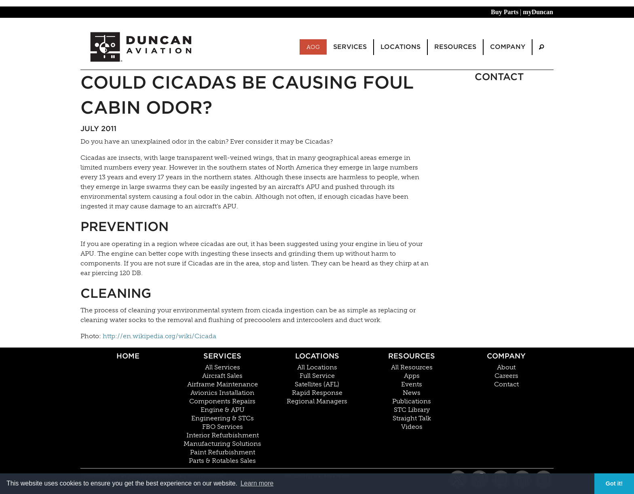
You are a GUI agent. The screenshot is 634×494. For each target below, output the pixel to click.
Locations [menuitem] (400, 47)
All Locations (317, 367)
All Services (222, 367)
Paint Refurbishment (222, 452)
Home (127, 356)
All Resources (412, 367)
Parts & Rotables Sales (222, 461)
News (412, 393)
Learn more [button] (257, 483)
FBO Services (222, 427)
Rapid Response (317, 393)
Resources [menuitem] (455, 47)
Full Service (317, 376)
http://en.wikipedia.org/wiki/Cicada (159, 336)
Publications (411, 401)
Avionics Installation (222, 393)
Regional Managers (317, 401)
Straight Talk (412, 418)
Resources (411, 356)
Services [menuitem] (350, 47)
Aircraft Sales (222, 376)
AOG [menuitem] (313, 47)
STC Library (412, 410)
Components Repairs (222, 401)
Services (222, 356)
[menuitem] (541, 47)
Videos (412, 427)
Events (411, 384)
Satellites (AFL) (317, 384)
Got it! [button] (614, 483)
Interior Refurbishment (222, 435)
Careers (506, 376)
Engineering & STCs (222, 418)
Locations (317, 356)
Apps (412, 376)
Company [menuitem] (507, 47)
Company (506, 356)
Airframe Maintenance (222, 384)
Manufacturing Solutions (222, 444)
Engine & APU (223, 410)
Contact (506, 384)
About (506, 367)
